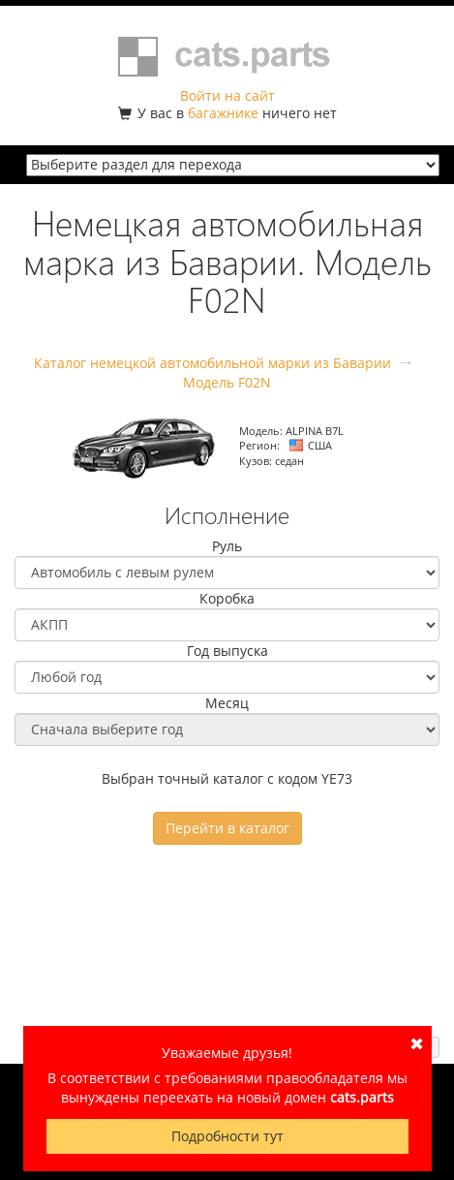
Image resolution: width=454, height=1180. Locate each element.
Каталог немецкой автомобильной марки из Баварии (212, 363)
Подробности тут (227, 1136)
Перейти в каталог (227, 828)
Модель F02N (227, 382)
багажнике (223, 113)
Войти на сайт (227, 95)
